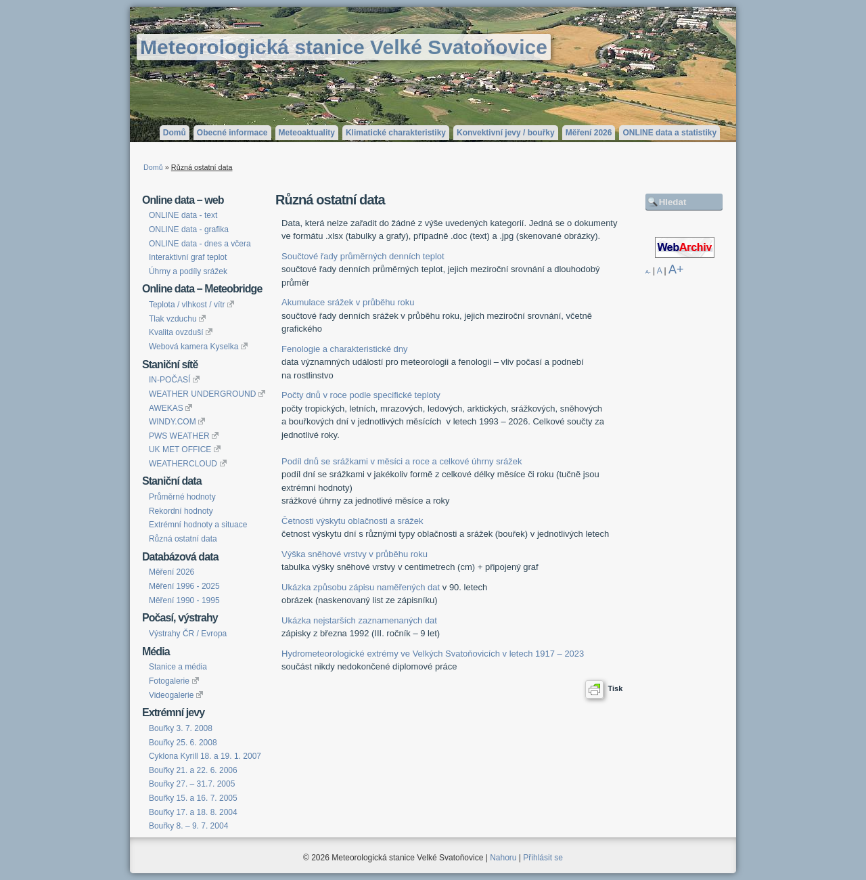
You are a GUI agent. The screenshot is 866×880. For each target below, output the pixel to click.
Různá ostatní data (183, 539)
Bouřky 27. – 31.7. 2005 (192, 784)
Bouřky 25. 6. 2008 (183, 742)
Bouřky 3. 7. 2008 (180, 728)
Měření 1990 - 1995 (184, 600)
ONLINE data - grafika (189, 229)
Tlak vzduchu (177, 319)
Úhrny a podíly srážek (188, 271)
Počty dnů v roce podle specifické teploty (360, 395)
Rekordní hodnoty (181, 511)
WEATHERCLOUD (188, 463)
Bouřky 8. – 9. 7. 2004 (188, 826)
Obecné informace (232, 132)
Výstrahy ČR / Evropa (188, 633)
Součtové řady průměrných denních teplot (363, 256)
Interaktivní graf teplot (188, 257)
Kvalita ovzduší (180, 332)
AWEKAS (171, 408)
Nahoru (503, 857)
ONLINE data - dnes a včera (200, 243)
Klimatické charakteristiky (396, 132)
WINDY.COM (177, 421)
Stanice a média (178, 667)
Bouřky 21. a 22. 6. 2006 (193, 770)
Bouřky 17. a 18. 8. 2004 (193, 812)
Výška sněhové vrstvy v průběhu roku (354, 554)
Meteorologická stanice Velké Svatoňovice (343, 47)
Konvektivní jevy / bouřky (506, 132)
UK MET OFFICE (185, 449)
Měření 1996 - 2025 (184, 586)
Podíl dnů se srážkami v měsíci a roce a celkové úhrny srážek (401, 461)
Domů (174, 132)
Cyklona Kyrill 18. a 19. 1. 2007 (205, 756)
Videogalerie (176, 695)
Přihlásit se (543, 857)
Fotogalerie (174, 681)
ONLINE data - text (183, 215)
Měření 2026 (589, 132)
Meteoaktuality (307, 132)
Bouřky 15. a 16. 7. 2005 (193, 798)
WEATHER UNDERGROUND (207, 394)
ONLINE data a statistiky (669, 132)
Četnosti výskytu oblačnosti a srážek (352, 521)
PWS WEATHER (184, 436)
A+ (676, 269)
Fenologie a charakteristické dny (344, 349)
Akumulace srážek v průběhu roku (348, 302)
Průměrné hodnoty (182, 497)
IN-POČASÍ (174, 379)
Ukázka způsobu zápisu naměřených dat (360, 587)
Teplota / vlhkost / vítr (191, 304)
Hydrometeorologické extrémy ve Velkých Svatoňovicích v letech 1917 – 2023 (432, 653)
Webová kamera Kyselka (198, 346)
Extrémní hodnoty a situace (198, 524)
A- (648, 272)
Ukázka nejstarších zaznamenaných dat (359, 620)
